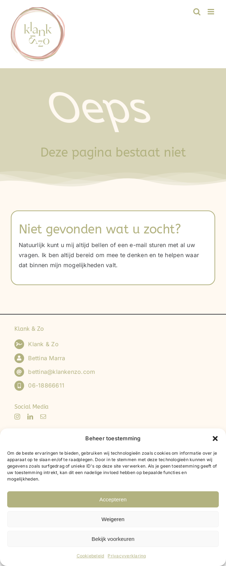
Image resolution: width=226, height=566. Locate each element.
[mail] (43, 416)
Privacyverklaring (127, 555)
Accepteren (113, 499)
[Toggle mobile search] (196, 11)
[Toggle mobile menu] (211, 11)
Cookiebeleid (90, 555)
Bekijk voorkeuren (112, 539)
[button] (215, 438)
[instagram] (17, 416)
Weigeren (113, 519)
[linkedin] (30, 416)
